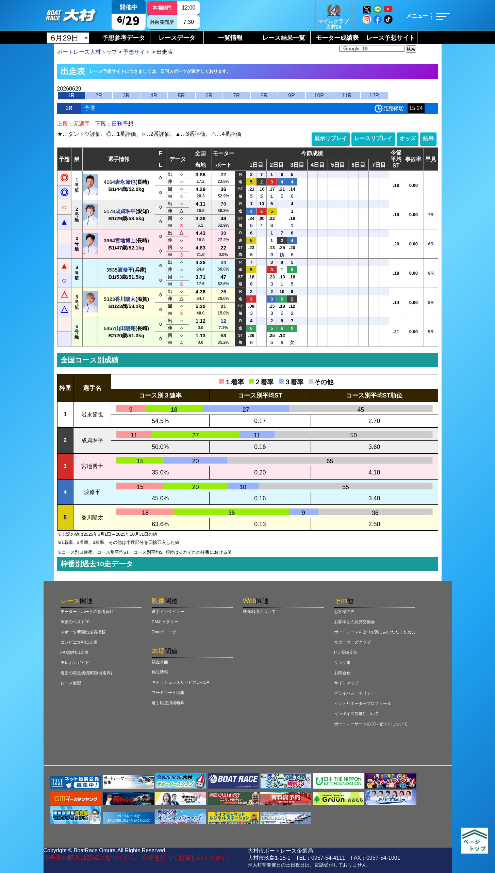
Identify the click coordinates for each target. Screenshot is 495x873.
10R (319, 95)
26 (223, 291)
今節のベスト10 (75, 621)
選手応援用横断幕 (168, 702)
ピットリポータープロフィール (362, 703)
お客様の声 (344, 611)
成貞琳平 (125, 211)
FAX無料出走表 (75, 652)
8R (264, 95)
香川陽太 (125, 299)
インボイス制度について (356, 713)
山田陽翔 (125, 328)
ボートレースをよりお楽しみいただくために (375, 632)
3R (126, 95)
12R (374, 95)
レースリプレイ (373, 138)
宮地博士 (125, 240)
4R (153, 95)
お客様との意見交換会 (354, 621)
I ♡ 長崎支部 (346, 652)
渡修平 (125, 270)
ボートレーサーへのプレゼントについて (371, 724)
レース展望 (71, 683)
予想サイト (136, 52)
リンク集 (342, 662)
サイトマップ (346, 683)
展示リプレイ (330, 138)
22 (223, 174)
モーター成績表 (337, 37)
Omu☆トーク (164, 632)
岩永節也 (125, 182)
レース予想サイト (390, 37)
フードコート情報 (168, 692)
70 (223, 204)
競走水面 (160, 662)
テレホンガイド (75, 662)
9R (291, 95)
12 (223, 321)
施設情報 (160, 672)
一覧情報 (230, 37)
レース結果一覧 (283, 37)
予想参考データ (123, 37)
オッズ (407, 138)
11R (346, 95)
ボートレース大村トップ (87, 52)
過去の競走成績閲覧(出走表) (86, 672)
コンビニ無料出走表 (79, 642)
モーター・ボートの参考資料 (87, 611)
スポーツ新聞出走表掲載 (83, 632)
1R (71, 95)
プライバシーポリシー (354, 693)
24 (223, 262)
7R (236, 95)
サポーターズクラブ (352, 642)
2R (98, 95)
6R (208, 95)
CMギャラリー (165, 621)
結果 (428, 138)
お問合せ (342, 672)
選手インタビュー (168, 611)
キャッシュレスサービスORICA (181, 682)
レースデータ (177, 37)
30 (223, 233)
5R (181, 95)
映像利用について (259, 611)
